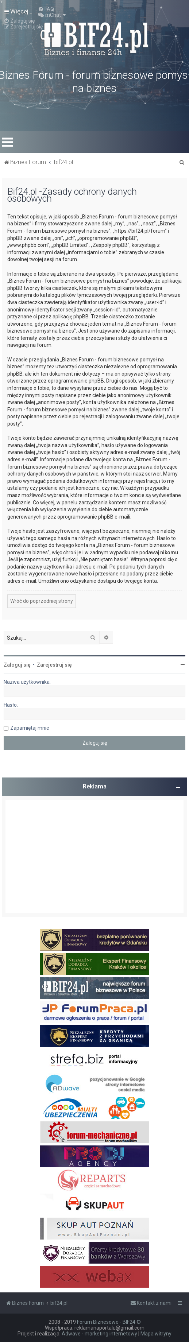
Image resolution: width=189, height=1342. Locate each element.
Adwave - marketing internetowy (99, 1334)
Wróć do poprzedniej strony (41, 601)
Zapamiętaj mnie (29, 728)
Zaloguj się (17, 665)
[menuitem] (46, 9)
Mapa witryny (155, 1334)
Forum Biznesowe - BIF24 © (109, 1322)
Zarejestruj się (54, 665)
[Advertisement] (94, 856)
